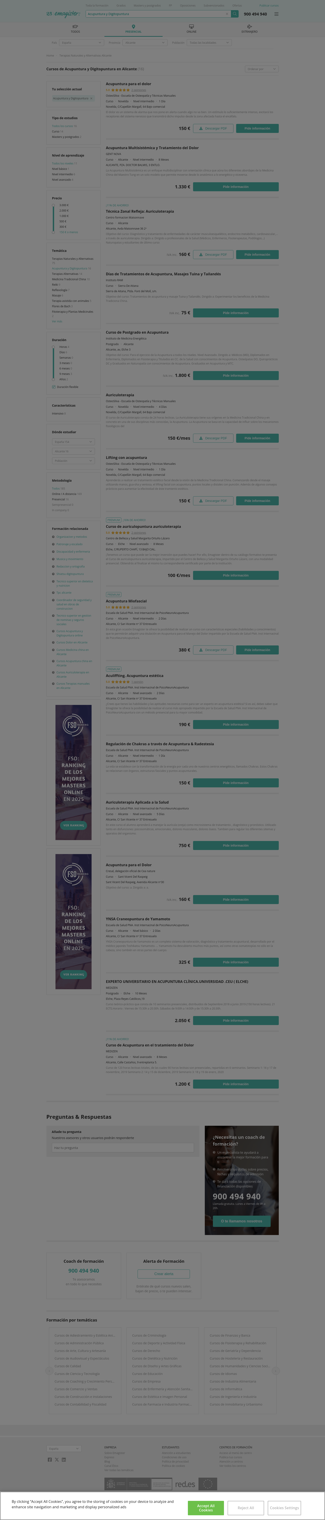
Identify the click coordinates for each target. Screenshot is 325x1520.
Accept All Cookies (205, 1508)
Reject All (246, 1507)
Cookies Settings (284, 1507)
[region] (162, 1506)
